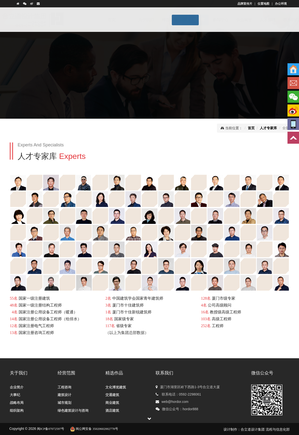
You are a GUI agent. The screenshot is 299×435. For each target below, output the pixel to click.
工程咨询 (64, 387)
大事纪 (15, 395)
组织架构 (17, 410)
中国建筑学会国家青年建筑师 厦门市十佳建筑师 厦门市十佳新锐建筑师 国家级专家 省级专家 (134, 312)
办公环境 (281, 3)
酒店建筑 (112, 410)
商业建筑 (112, 403)
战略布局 (17, 403)
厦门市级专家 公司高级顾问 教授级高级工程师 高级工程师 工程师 (221, 312)
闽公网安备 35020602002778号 (94, 429)
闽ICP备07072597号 (50, 429)
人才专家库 (185, 20)
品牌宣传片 (244, 3)
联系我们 (281, 20)
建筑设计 (64, 395)
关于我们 (136, 20)
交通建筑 (112, 395)
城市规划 (64, 403)
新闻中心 (211, 20)
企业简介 (17, 387)
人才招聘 (258, 20)
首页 (117, 20)
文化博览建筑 (115, 387)
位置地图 (263, 3)
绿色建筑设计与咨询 (73, 410)
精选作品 (160, 20)
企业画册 (234, 20)
